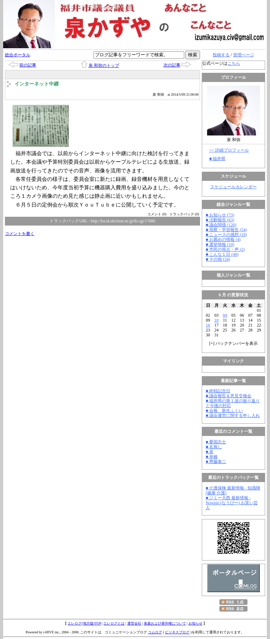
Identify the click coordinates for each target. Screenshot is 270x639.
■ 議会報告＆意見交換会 (228, 395)
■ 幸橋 (212, 456)
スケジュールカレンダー (233, 186)
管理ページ (243, 54)
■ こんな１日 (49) (222, 254)
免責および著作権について (165, 623)
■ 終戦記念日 (218, 390)
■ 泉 (209, 451)
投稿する (221, 54)
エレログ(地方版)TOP (84, 623)
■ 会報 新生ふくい (224, 410)
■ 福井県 (217, 158)
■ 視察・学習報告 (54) (226, 229)
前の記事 (27, 65)
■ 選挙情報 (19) (220, 244)
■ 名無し (214, 446)
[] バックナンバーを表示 (233, 343)
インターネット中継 (36, 84)
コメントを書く (19, 233)
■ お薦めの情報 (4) (223, 239)
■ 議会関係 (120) (221, 224)
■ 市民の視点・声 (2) (225, 249)
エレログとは (113, 623)
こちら (233, 63)
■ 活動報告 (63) (220, 219)
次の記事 (171, 65)
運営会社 (134, 623)
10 (216, 320)
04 (225, 315)
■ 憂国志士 (216, 441)
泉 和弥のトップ (104, 65)
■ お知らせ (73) (220, 215)
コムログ (155, 632)
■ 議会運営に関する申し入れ (233, 415)
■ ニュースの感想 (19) (226, 234)
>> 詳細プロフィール (229, 150)
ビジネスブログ (177, 632)
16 (208, 325)
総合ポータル (17, 54)
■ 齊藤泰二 (216, 461)
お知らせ (195, 623)
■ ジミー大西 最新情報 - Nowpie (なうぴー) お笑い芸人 (232, 502)
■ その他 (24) (218, 259)
